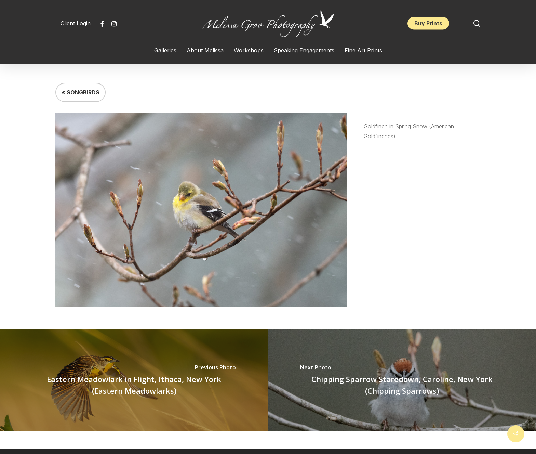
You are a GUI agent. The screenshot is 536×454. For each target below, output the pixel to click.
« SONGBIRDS (80, 92)
